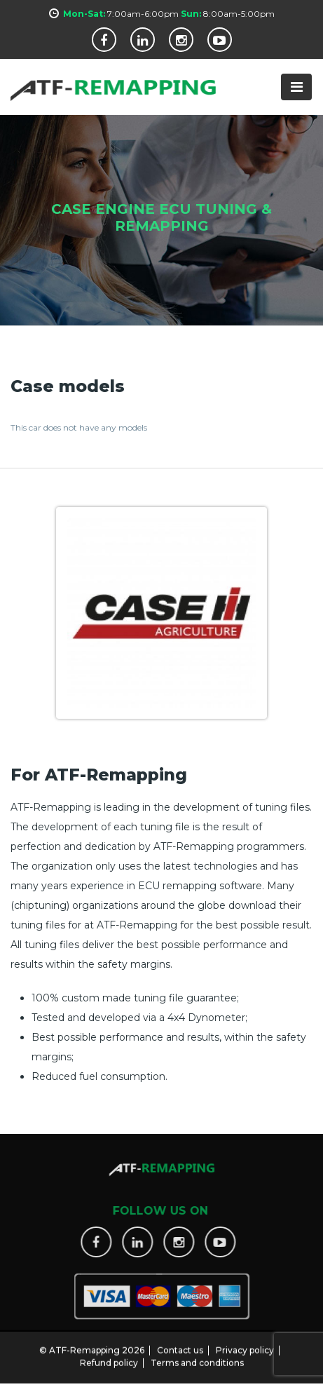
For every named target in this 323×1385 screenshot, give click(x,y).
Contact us (180, 1344)
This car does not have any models (79, 427)
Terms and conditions (197, 1357)
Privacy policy (245, 1344)
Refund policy (109, 1357)
